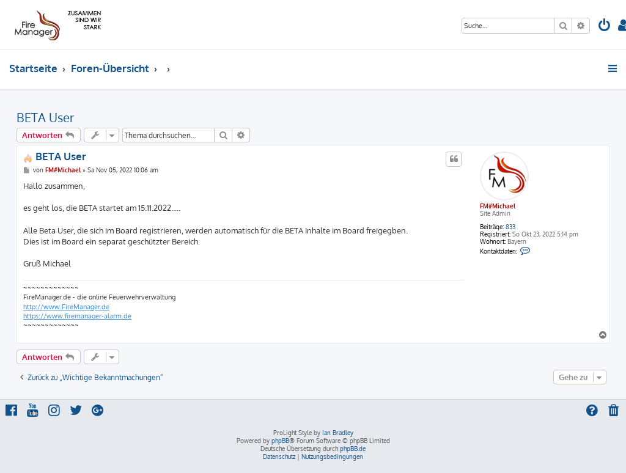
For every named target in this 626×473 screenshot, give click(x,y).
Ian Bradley (337, 432)
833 (510, 226)
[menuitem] (604, 26)
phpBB (280, 440)
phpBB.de (353, 448)
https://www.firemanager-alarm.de (77, 316)
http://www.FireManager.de (66, 306)
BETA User (45, 117)
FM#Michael (497, 206)
